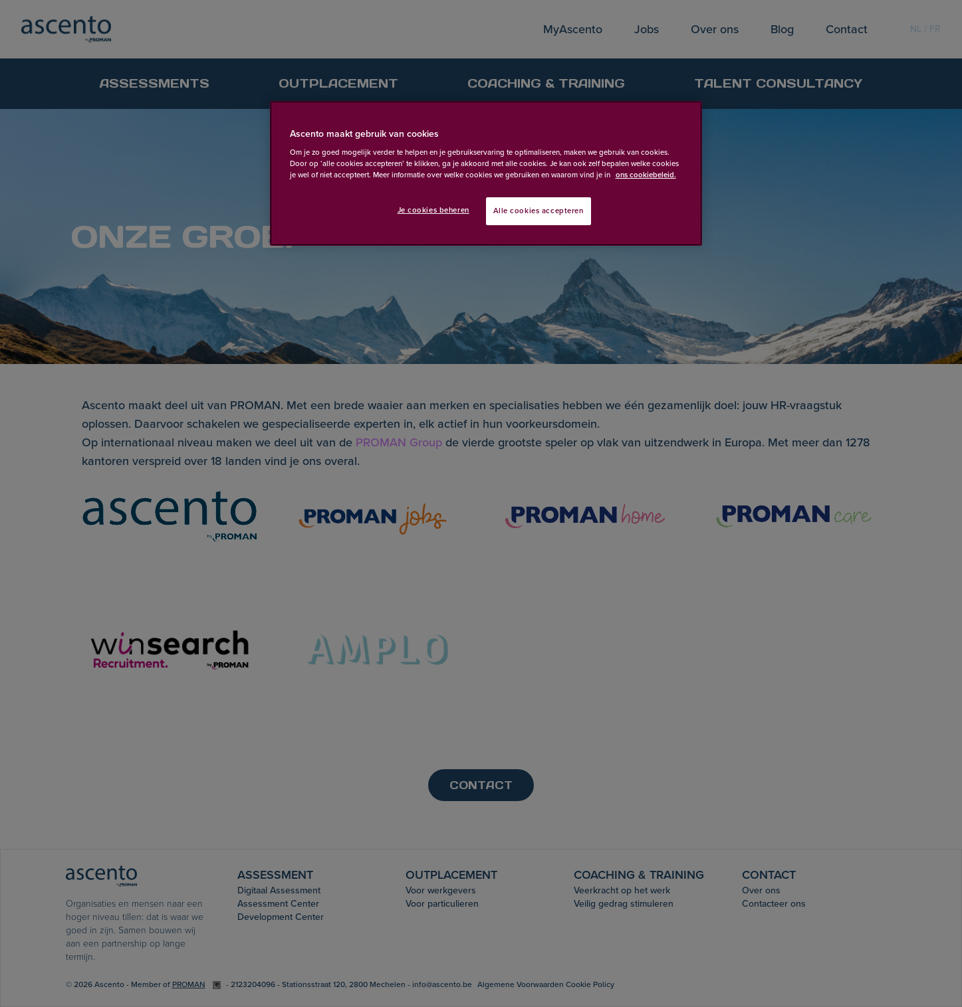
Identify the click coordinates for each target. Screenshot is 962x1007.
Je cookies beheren (433, 210)
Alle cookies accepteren (538, 211)
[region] (486, 173)
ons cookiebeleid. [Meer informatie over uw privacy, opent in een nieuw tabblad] (646, 175)
